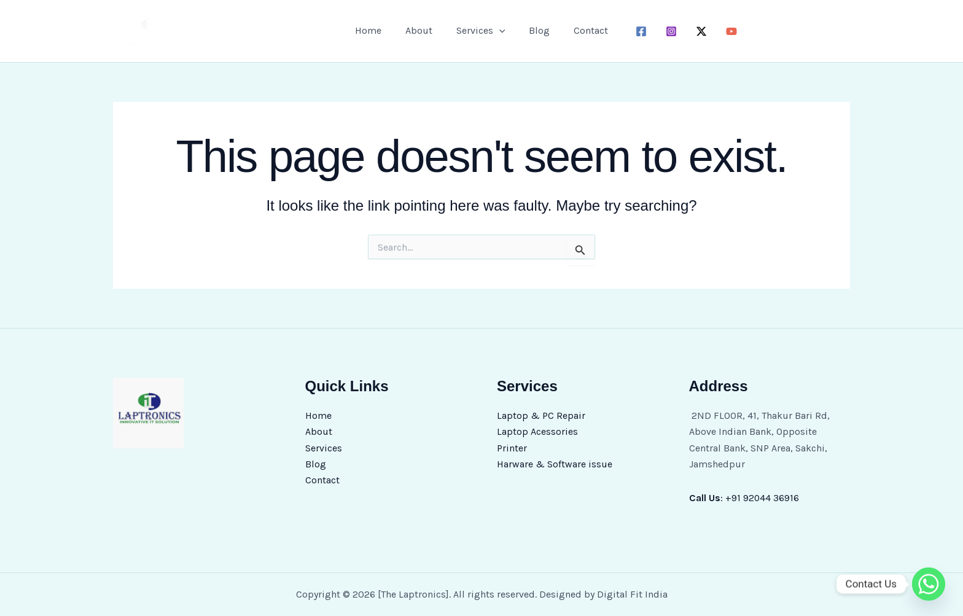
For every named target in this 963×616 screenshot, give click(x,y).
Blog (534, 30)
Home (377, 30)
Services (480, 30)
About (423, 30)
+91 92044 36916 (762, 498)
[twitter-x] (693, 31)
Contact (582, 30)
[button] (499, 30)
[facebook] (633, 31)
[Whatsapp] (928, 584)
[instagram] (663, 31)
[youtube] (723, 31)
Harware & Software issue (554, 464)
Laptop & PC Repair (541, 415)
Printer (512, 448)
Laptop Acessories (537, 431)
